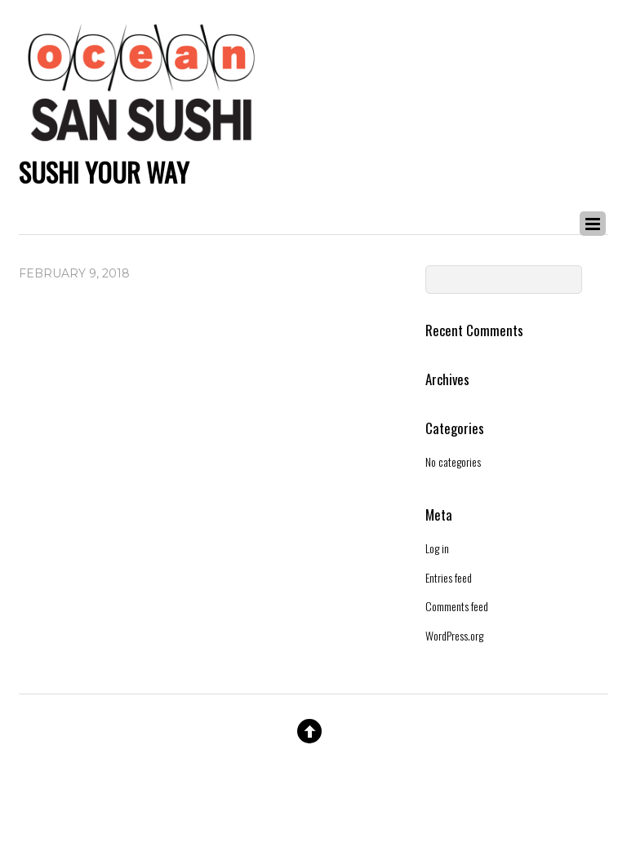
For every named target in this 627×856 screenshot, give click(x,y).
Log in (437, 548)
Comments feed (456, 605)
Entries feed (448, 577)
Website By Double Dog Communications (313, 795)
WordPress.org (454, 635)
